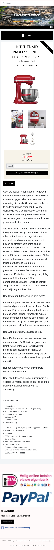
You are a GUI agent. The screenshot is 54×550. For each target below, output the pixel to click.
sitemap (46, 541)
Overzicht (9, 183)
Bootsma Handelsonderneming (15, 527)
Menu (27, 35)
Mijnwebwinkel (40, 545)
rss (51, 541)
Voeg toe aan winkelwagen (27, 173)
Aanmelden (7, 522)
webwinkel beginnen (17, 545)
